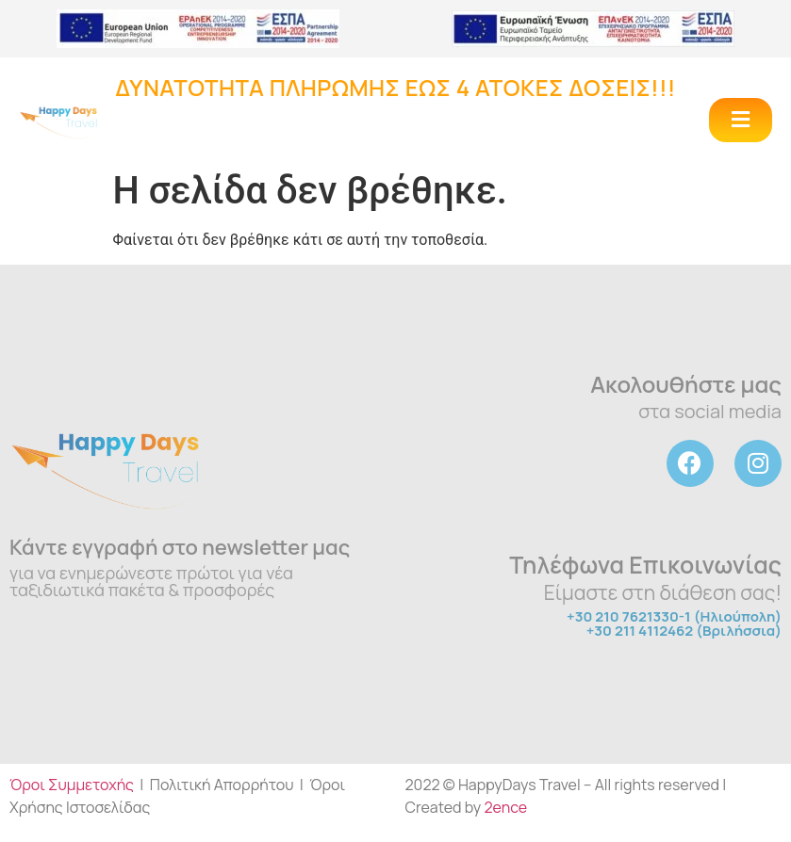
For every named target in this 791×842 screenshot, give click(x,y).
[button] (740, 120)
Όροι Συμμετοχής (71, 784)
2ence (505, 807)
